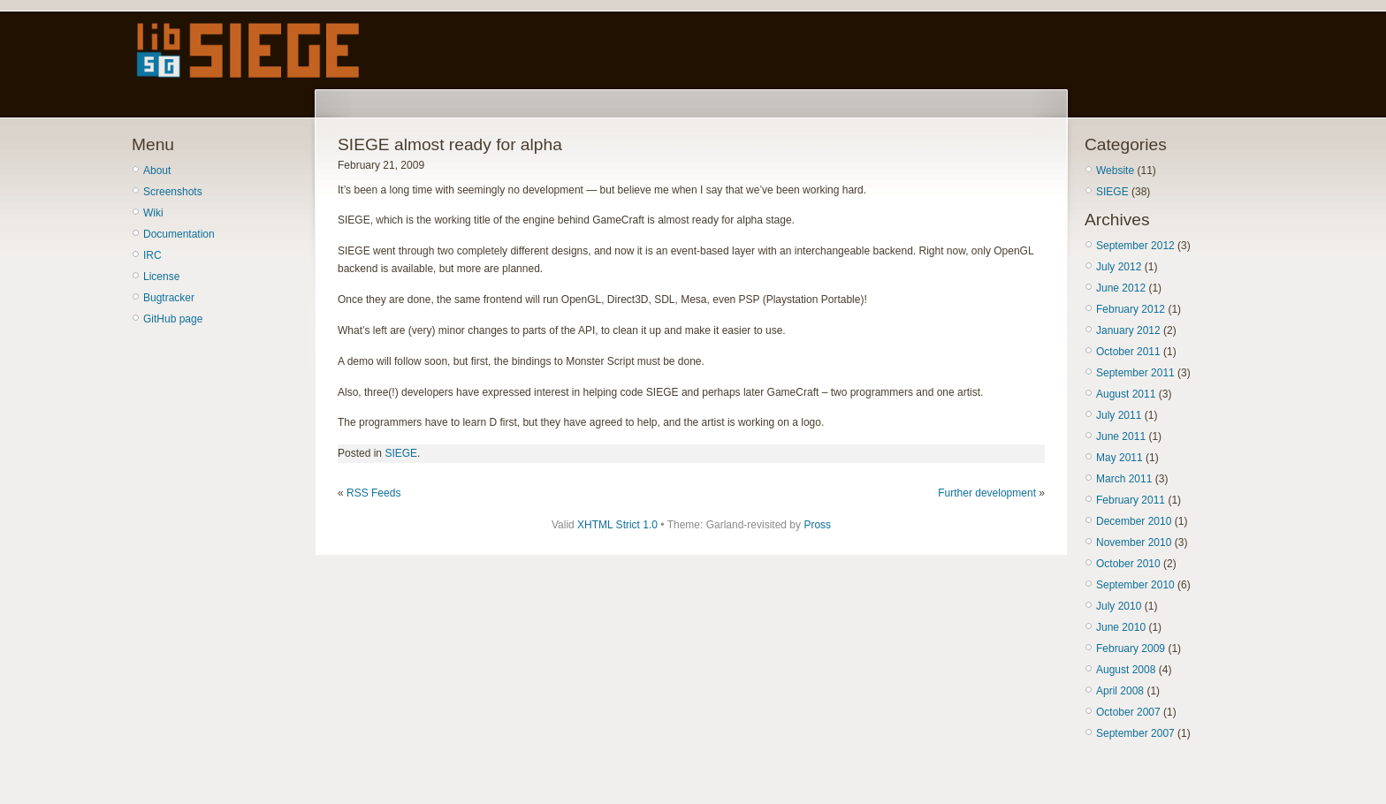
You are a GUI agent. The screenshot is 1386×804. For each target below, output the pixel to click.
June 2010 (1121, 627)
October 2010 (1128, 563)
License (161, 276)
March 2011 (1124, 479)
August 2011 (1125, 394)
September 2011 (1135, 373)
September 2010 (1135, 585)
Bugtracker (168, 298)
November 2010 (1133, 542)
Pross (817, 525)
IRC (152, 255)
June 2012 (1121, 288)
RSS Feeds (373, 493)
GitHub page (172, 319)
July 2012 (1118, 267)
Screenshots (172, 192)
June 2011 (1121, 436)
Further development (987, 493)
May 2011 (1119, 457)
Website (1115, 170)
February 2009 (1130, 648)
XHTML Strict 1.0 (617, 525)
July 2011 (1118, 415)
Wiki (153, 213)
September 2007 (1135, 733)
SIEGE (401, 453)
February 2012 (1130, 309)
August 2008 (1125, 670)
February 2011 (1130, 500)
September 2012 (1135, 245)
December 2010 (1133, 521)
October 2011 (1128, 351)
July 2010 (1118, 606)
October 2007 (1128, 712)
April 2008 (1120, 691)
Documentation (179, 234)
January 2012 (1128, 330)
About (157, 170)
